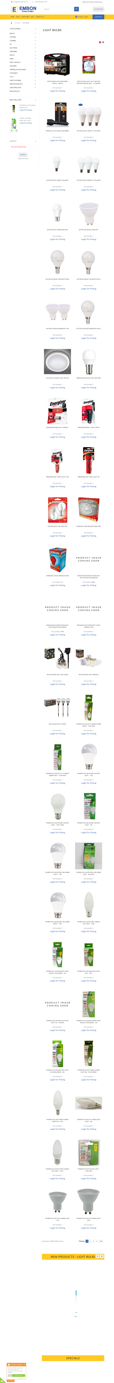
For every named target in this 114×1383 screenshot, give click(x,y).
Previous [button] (12, 131)
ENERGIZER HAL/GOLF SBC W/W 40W (89, 378)
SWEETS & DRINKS (15, 80)
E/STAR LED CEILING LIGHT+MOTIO (57, 378)
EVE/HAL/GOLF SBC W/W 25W (57, 526)
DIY (11, 44)
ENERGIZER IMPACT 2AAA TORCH (89, 427)
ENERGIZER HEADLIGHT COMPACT (57, 427)
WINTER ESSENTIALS (16, 84)
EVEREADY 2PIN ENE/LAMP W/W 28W (89, 526)
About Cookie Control (9, 1364)
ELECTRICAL (18, 23)
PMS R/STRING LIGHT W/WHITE (89, 674)
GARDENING (13, 51)
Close (24, 1364)
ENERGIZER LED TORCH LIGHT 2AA (57, 477)
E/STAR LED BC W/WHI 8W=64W (57, 229)
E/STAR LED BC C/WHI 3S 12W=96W (88, 131)
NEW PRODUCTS (15, 91)
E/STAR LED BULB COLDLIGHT (88, 229)
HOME (12, 59)
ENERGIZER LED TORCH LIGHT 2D (89, 477)
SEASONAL (13, 66)
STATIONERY (14, 73)
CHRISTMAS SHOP (15, 87)
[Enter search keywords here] (23, 147)
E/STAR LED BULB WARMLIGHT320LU (89, 328)
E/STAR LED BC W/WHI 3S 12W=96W (88, 180)
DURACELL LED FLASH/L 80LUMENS (57, 131)
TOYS (11, 77)
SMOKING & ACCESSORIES (18, 69)
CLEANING (13, 40)
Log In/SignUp (98, 9)
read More (10, 1380)
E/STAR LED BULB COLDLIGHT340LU (57, 279)
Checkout (98, 17)
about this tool (22, 1378)
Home (11, 23)
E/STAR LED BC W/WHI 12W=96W (57, 180)
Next (101, 1241)
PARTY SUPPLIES (15, 62)
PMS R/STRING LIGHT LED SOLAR (57, 674)
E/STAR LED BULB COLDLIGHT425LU (88, 279)
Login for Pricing (57, 91)
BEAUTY (12, 33)
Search (13, 141)
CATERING (13, 37)
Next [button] (16, 131)
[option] (23, 110)
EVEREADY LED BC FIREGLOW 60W (57, 576)
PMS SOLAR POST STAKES (57, 724)
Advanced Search (23, 158)
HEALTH (12, 55)
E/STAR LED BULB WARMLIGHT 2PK (57, 328)
